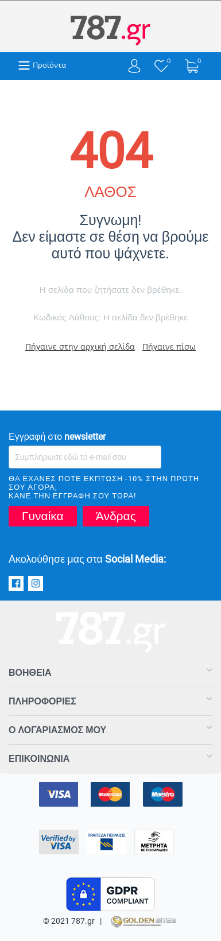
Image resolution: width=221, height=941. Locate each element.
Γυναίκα (43, 516)
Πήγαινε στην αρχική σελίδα (80, 346)
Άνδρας (116, 516)
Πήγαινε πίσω (169, 346)
